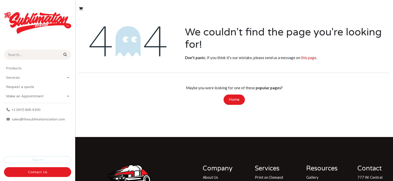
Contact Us (37, 172)
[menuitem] (37, 68)
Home (234, 99)
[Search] (64, 55)
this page (308, 57)
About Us (210, 177)
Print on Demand (269, 177)
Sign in (37, 160)
